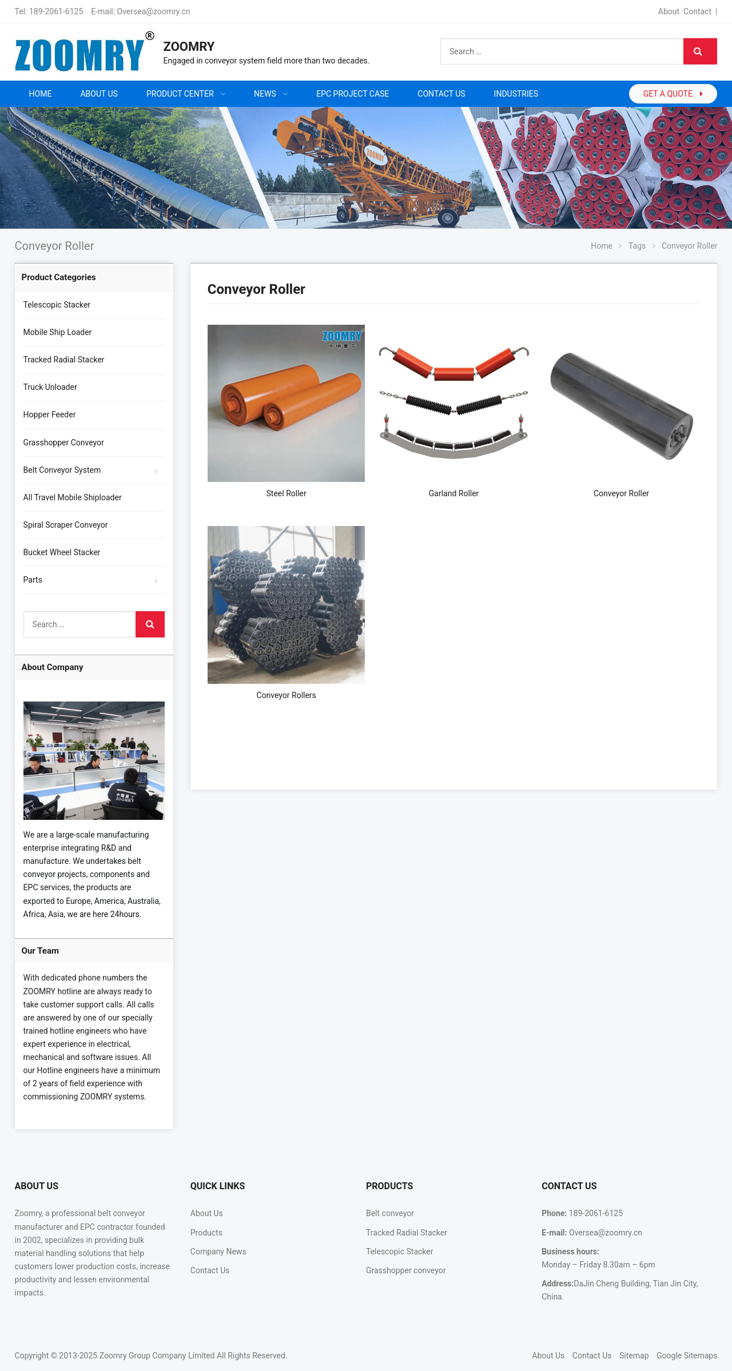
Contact (697, 11)
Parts (32, 579)
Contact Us (210, 1270)
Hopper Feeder (49, 414)
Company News (218, 1251)
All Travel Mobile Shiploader (72, 497)
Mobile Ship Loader (57, 332)
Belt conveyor (390, 1213)
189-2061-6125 (56, 11)
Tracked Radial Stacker (64, 359)
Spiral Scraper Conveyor (65, 524)
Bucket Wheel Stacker (62, 552)
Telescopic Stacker (57, 304)
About (668, 11)
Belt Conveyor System (62, 470)
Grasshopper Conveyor (63, 442)
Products (206, 1232)
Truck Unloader (50, 387)
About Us (206, 1213)
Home (40, 93)
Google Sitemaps (687, 1355)
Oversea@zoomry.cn (153, 11)
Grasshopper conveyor (405, 1270)
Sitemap (634, 1355)
